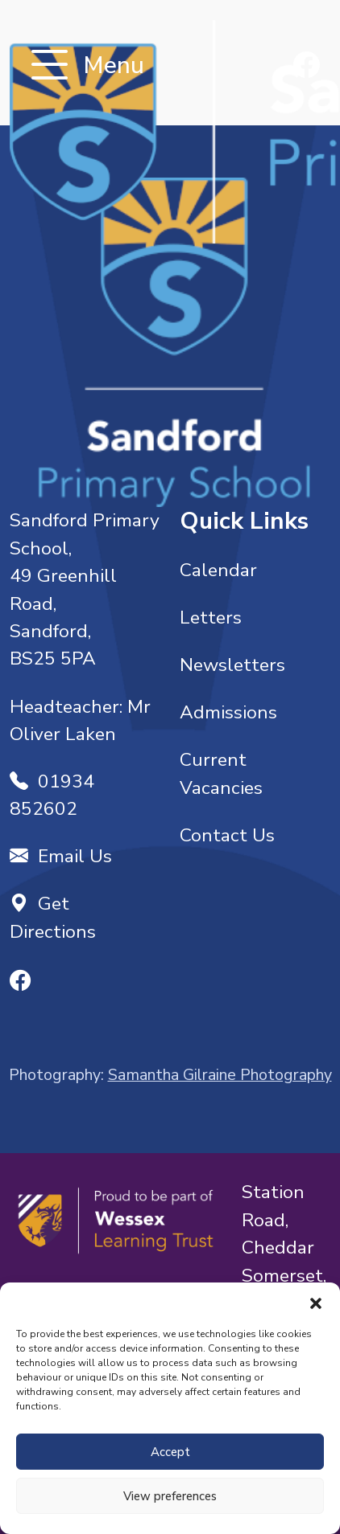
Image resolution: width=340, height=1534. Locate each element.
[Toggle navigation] (49, 66)
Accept (170, 1452)
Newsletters (232, 664)
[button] (316, 1303)
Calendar (218, 570)
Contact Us (227, 835)
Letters (211, 617)
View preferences (170, 1496)
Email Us (61, 856)
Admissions (228, 712)
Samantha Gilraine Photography (220, 1075)
